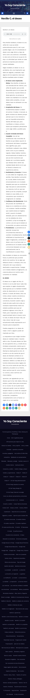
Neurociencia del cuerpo (22, 608)
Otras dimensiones (11, 636)
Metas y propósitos (24, 589)
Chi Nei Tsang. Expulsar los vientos (15, 484)
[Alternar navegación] (14, 13)
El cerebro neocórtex (9, 523)
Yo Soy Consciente (15, 5)
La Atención (22, 570)
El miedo (10, 531)
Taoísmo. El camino (21, 675)
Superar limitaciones (11, 671)
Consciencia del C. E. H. (12, 500)
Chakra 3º (5, 476)
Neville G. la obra (9, 620)
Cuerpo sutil (6, 507)
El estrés (17, 527)
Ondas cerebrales (9, 632)
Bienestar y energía (12, 461)
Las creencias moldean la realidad (19, 585)
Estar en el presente (21, 554)
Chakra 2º (24, 472)
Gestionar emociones (20, 566)
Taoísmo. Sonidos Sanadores (10, 682)
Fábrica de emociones (10, 562)
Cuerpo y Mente (23, 507)
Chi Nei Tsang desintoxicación (18, 480)
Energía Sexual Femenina (22, 542)
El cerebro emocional (9, 519)
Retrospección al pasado (22, 647)
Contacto (21, 500)
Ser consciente (21, 659)
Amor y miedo (24, 445)
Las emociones (5, 589)
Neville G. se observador (8, 624)
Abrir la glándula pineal (17, 437)
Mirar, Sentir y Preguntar (21, 593)
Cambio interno (10, 465)
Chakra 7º (6, 480)
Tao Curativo (21, 671)
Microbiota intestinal (8, 593)
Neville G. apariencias (15, 612)
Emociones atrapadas (21, 538)
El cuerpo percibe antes (8, 527)
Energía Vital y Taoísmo (22, 550)
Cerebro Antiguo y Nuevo (21, 469)
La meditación (7, 577)
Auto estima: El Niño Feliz (21, 453)
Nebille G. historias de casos (15, 605)
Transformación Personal (20, 686)
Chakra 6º (24, 476)
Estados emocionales (9, 554)
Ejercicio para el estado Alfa (20, 515)
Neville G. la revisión (20, 620)
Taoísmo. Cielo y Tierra (9, 675)
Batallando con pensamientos (18, 457)
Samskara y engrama (19, 651)
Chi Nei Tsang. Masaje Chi (15, 488)
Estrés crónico (8, 558)
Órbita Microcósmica (20, 632)
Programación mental (20, 640)
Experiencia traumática (19, 558)
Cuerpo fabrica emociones (20, 504)
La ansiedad (8, 570)
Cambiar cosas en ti (23, 461)
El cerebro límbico (21, 519)
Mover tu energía (5, 597)
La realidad (5, 581)
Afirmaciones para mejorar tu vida (15, 441)
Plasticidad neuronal (9, 640)
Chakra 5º (18, 476)
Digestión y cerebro (7, 515)
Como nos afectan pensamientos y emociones (15, 496)
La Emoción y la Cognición (11, 574)
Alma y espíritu (16, 445)
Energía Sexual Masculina (11, 546)
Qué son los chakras (19, 643)
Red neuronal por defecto (8, 647)
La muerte (14, 577)
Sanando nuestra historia (19, 655)
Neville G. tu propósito (21, 624)
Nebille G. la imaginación (8, 608)
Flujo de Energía (21, 562)
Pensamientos (20, 636)
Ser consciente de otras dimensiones (15, 663)
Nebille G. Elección (6, 601)
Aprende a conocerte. (18, 449)
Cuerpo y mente (14, 507)
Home (8, 437)
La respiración (13, 581)
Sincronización (22, 667)
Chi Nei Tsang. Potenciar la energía (15, 492)
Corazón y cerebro (7, 504)
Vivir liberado (9, 694)
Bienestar (3, 461)
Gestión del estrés (9, 566)
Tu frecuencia (6, 690)
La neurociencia (22, 577)
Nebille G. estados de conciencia (20, 601)
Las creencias (5, 585)
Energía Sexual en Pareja (8, 542)
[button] (24, 13)
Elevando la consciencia (9, 538)
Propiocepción (9, 643)
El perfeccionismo (17, 531)
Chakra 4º (12, 476)
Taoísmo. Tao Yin (23, 682)
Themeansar (15, 434)
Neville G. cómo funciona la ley (10, 616)
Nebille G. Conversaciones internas (20, 597)
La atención (15, 570)
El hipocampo (24, 527)
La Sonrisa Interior (22, 581)
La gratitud (22, 574)
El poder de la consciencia (12, 535)
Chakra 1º (18, 472)
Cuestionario (7, 511)
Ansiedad (9, 449)
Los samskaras (14, 589)
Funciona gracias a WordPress (10, 431)
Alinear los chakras (6, 445)
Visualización (23, 690)
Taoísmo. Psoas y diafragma (15, 678)
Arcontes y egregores (7, 453)
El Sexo (22, 535)
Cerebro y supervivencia (9, 472)
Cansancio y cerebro (8, 469)
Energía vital (12, 550)
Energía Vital (22, 546)
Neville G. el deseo (23, 616)
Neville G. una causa (8, 628)
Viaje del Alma (15, 690)
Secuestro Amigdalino (10, 659)
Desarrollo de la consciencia (19, 511)
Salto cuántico (9, 651)
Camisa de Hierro (19, 465)
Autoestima (7, 457)
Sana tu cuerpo (8, 655)
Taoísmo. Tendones (8, 686)
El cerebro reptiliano (21, 523)
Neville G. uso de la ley (21, 628)
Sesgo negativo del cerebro (11, 667)
